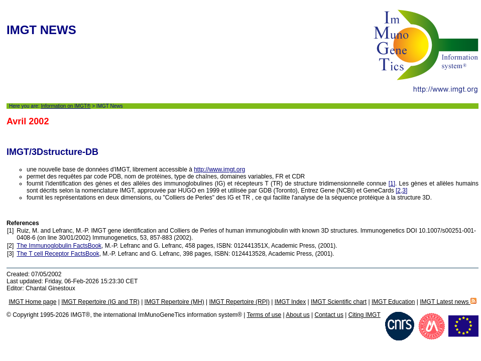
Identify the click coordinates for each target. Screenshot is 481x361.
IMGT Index (290, 301)
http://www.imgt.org (219, 169)
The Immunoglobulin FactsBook (59, 245)
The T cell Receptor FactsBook (58, 253)
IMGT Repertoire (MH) (174, 301)
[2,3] (401, 190)
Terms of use (264, 314)
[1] (392, 183)
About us (297, 314)
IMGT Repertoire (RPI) (239, 301)
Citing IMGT (364, 314)
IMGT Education (393, 301)
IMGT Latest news (448, 301)
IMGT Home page (32, 301)
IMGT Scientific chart (339, 301)
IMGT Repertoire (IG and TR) (100, 301)
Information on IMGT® (65, 106)
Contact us (329, 314)
